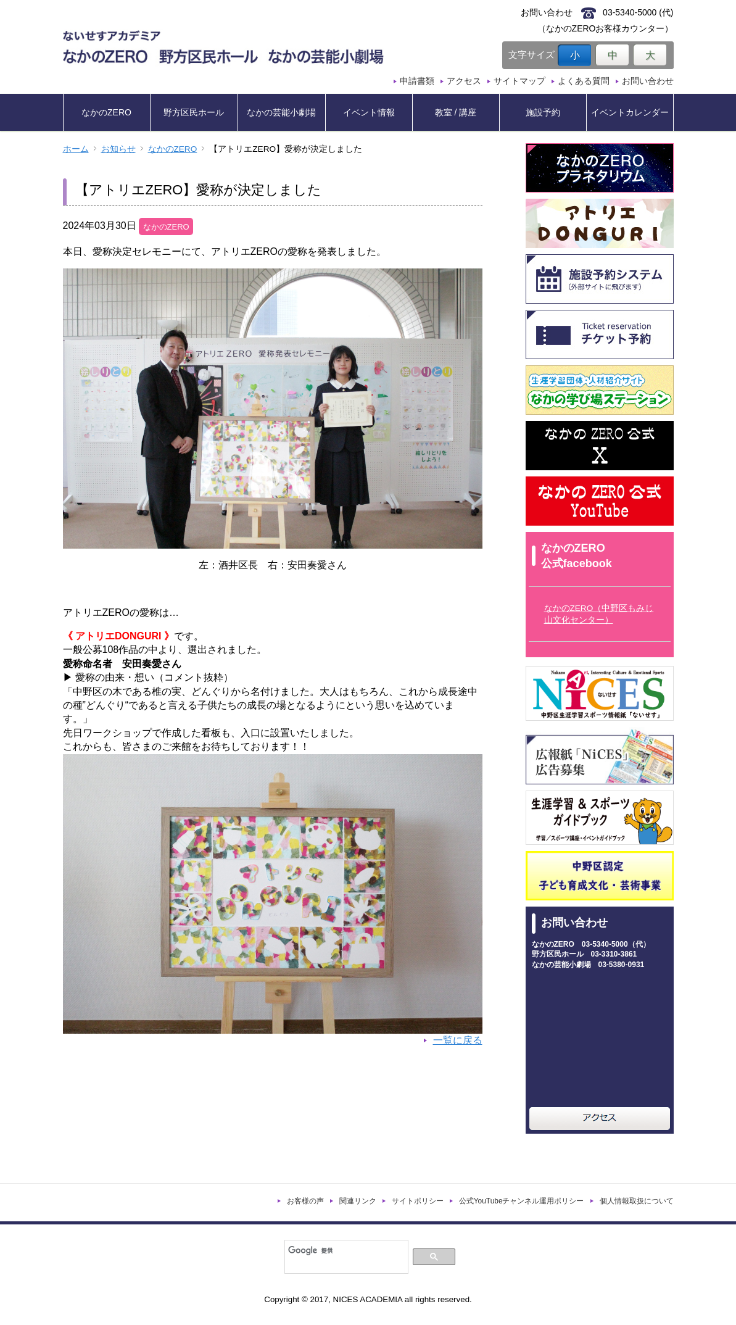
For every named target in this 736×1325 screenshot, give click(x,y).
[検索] (345, 1250)
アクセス (464, 81)
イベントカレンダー (630, 112)
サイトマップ (519, 81)
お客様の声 (305, 1201)
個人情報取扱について (637, 1201)
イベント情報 (369, 112)
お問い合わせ (648, 81)
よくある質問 (584, 81)
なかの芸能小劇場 (281, 112)
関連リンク (357, 1201)
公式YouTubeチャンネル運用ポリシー (521, 1201)
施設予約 (543, 112)
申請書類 (417, 81)
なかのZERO (106, 112)
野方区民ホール (193, 112)
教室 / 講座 (456, 112)
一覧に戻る (457, 1040)
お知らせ (118, 149)
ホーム (76, 149)
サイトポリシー (418, 1201)
